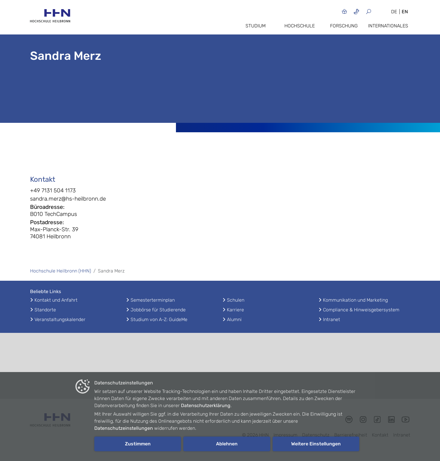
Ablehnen (227, 444)
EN (405, 11)
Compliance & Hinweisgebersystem (361, 310)
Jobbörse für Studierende (158, 310)
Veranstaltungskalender (59, 319)
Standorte (45, 310)
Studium (255, 26)
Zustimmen (138, 444)
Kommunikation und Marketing (355, 300)
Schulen (235, 300)
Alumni (234, 319)
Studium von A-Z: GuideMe (159, 319)
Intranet (331, 319)
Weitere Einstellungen (316, 444)
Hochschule (299, 26)
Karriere (235, 310)
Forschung (344, 26)
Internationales (388, 26)
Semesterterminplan (153, 300)
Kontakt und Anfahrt (56, 300)
